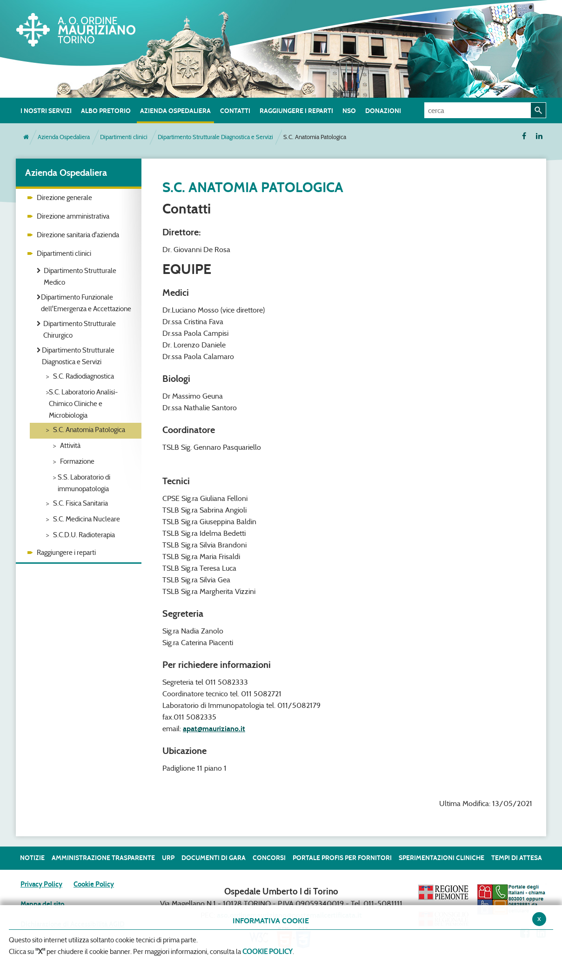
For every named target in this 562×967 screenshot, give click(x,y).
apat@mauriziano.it (214, 728)
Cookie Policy (94, 884)
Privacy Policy (41, 884)
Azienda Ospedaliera (64, 137)
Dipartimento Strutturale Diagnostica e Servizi (215, 137)
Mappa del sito (42, 904)
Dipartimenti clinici (123, 137)
